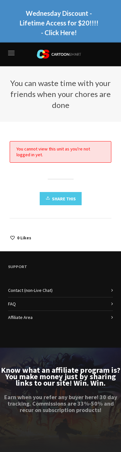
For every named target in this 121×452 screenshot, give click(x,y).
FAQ (12, 304)
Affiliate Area (20, 317)
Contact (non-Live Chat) (30, 290)
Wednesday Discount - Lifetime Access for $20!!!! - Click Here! (59, 22)
